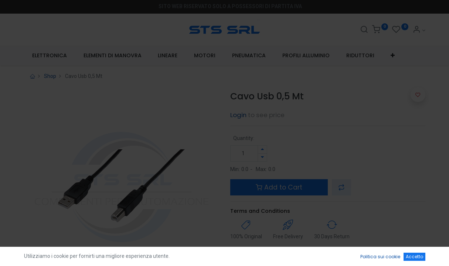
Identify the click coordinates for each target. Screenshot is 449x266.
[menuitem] (49, 55)
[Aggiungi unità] (262, 149)
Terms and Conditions (260, 211)
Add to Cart (279, 187)
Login (238, 114)
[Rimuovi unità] (262, 157)
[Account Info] (418, 30)
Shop (50, 76)
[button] (392, 55)
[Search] (364, 30)
